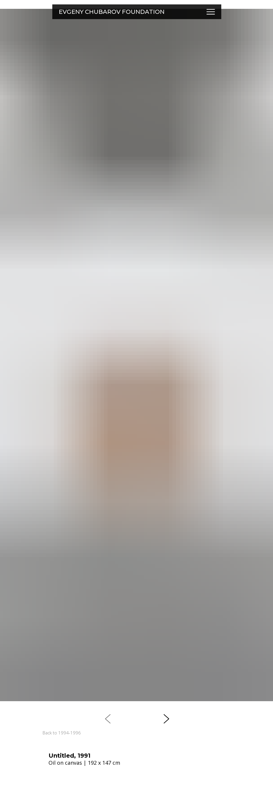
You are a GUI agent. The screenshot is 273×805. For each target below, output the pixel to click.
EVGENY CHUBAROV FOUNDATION (112, 11)
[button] (210, 11)
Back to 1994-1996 (62, 733)
